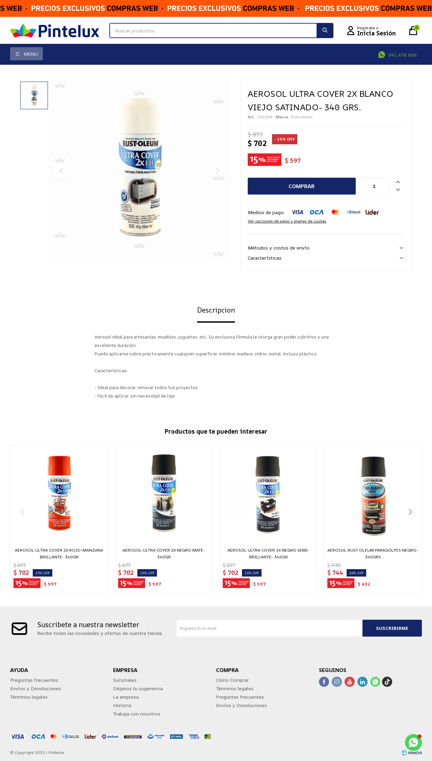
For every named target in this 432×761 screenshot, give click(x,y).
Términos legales (29, 697)
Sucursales (125, 680)
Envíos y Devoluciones (35, 688)
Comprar (302, 186)
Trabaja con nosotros (136, 713)
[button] (410, 511)
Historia (122, 705)
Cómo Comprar (232, 680)
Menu (31, 54)
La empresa (126, 697)
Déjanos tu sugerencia (138, 688)
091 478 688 (402, 55)
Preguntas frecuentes (34, 680)
